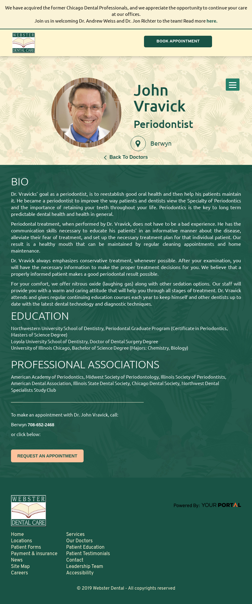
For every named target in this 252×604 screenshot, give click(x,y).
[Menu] (232, 84)
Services (75, 535)
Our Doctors (79, 541)
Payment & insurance (34, 554)
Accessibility (80, 573)
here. (212, 21)
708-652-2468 (41, 424)
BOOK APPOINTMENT (178, 41)
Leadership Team (84, 567)
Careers (19, 573)
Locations (21, 541)
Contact (74, 560)
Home (17, 535)
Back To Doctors (126, 157)
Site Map (20, 567)
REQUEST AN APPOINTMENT (47, 455)
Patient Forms (26, 547)
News (17, 560)
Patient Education (85, 547)
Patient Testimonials (88, 554)
